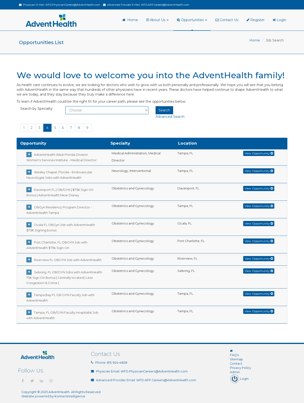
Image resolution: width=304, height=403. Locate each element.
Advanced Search (170, 116)
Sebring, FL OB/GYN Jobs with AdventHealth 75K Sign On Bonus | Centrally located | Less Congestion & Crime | (64, 277)
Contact (236, 363)
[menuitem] (158, 20)
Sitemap (236, 359)
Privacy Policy (240, 368)
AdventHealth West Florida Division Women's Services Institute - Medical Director (61, 157)
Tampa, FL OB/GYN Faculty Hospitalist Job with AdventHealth (62, 315)
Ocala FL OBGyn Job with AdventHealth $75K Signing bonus (60, 227)
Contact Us (226, 20)
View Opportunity (259, 153)
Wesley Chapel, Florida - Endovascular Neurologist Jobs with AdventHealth (59, 174)
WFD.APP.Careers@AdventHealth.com (165, 4)
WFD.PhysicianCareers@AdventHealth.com (72, 4)
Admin (235, 372)
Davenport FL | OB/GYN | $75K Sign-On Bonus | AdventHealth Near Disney (60, 192)
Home (130, 20)
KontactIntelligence (70, 396)
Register (256, 20)
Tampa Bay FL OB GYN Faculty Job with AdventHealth (60, 297)
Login (279, 20)
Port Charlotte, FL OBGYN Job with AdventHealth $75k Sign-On (56, 245)
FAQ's (234, 355)
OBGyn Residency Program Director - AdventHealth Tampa (59, 210)
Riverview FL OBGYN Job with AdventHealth (67, 260)
